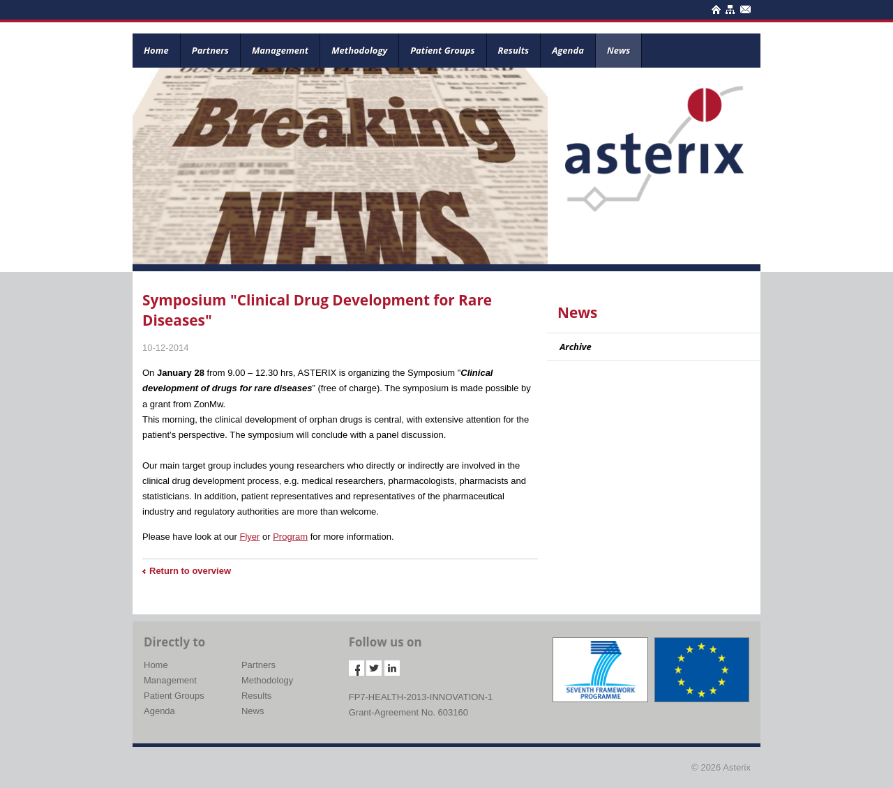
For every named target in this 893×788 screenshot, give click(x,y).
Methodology (359, 50)
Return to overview (190, 571)
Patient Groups (442, 50)
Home (156, 50)
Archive (576, 346)
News (618, 50)
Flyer (249, 536)
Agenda (568, 50)
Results (514, 50)
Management (280, 50)
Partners (210, 50)
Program (290, 536)
